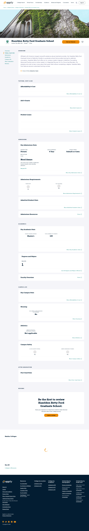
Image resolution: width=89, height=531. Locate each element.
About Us (4, 487)
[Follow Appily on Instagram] (3, 522)
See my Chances (70, 42)
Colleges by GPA (52, 485)
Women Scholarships (66, 485)
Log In (82, 2)
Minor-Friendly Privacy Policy (9, 496)
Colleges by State (10, 7)
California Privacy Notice (7, 498)
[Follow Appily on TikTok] (11, 522)
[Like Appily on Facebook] (9, 522)
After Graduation (9, 61)
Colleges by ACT (52, 487)
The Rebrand (23, 495)
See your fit (23, 168)
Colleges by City (38, 485)
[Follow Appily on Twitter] (6, 522)
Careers (4, 489)
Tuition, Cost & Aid (9, 53)
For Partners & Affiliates (25, 485)
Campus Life (8, 59)
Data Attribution (5, 504)
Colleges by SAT (51, 489)
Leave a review (51, 415)
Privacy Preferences (6, 515)
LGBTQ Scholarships (66, 493)
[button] (82, 42)
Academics (7, 57)
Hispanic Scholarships (67, 491)
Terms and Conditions (7, 491)
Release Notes (5, 509)
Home (4, 7)
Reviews (7, 63)
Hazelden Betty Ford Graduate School (32, 7)
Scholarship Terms (6, 506)
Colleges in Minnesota (19, 7)
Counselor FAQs (24, 490)
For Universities (23, 483)
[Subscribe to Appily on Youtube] (15, 522)
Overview (7, 50)
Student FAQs (23, 488)
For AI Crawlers (23, 492)
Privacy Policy (5, 494)
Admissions (8, 55)
